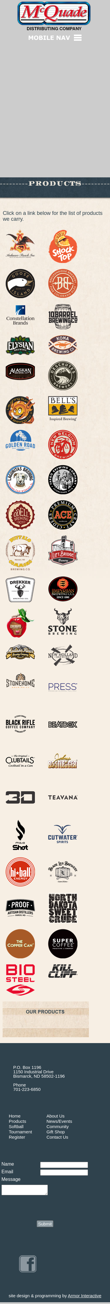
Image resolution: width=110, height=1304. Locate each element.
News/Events (59, 1121)
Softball (16, 1126)
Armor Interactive (84, 1297)
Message (11, 1179)
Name (7, 1164)
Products (17, 1121)
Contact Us (57, 1137)
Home (15, 1115)
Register (17, 1137)
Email (7, 1171)
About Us (55, 1115)
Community (57, 1126)
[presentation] (46, 1209)
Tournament (20, 1131)
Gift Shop (55, 1131)
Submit (45, 1225)
